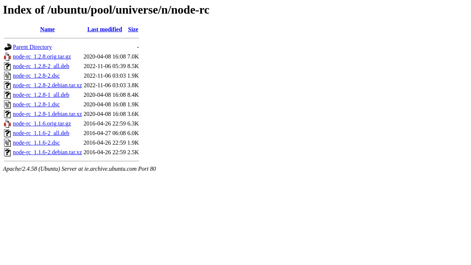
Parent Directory (32, 47)
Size (133, 29)
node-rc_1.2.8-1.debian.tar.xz (47, 114)
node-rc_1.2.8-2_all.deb (41, 66)
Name (47, 29)
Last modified (104, 29)
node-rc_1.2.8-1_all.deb (41, 95)
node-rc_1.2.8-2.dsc (36, 76)
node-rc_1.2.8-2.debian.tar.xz (47, 85)
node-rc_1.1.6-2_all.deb (41, 133)
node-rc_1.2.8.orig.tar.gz (42, 56)
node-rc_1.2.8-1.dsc (36, 104)
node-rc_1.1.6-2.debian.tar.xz (47, 152)
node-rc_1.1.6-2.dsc (36, 142)
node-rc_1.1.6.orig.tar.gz (42, 123)
